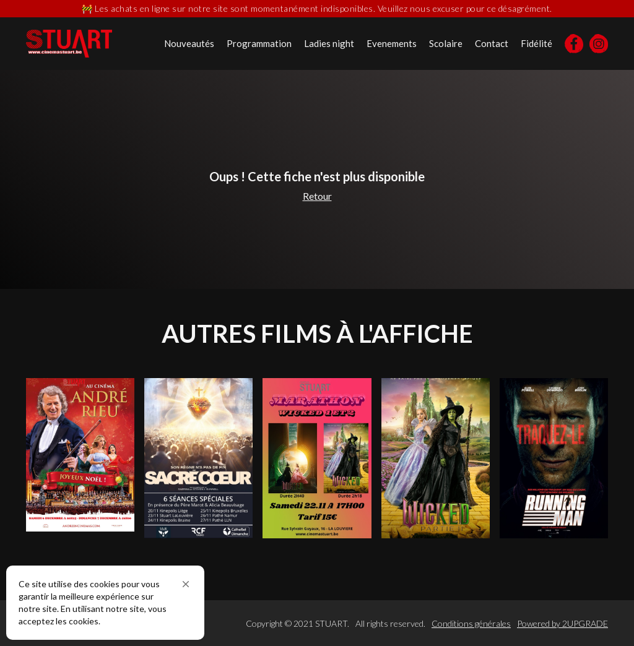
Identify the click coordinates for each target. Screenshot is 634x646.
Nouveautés (189, 43)
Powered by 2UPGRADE (562, 623)
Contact (491, 43)
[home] (69, 44)
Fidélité (536, 43)
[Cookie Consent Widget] (105, 603)
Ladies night (329, 43)
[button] (186, 584)
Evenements (392, 43)
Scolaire (445, 43)
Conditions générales (471, 623)
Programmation (259, 43)
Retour (317, 196)
